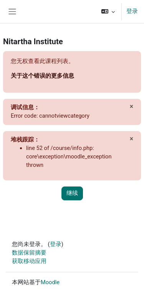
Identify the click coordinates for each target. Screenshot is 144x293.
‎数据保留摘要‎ (29, 252)
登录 (132, 11)
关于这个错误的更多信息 (42, 75)
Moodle (50, 282)
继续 (72, 193)
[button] (108, 11)
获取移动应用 (29, 261)
